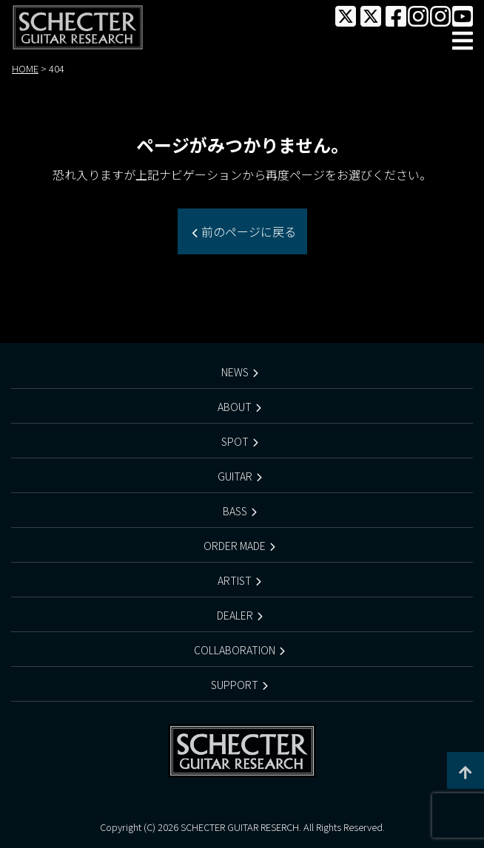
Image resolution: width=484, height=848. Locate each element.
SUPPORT (234, 684)
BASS (235, 510)
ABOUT (235, 406)
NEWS (235, 371)
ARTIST (235, 580)
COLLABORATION (234, 649)
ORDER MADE (235, 545)
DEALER (235, 615)
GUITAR (235, 476)
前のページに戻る (247, 231)
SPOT (235, 441)
